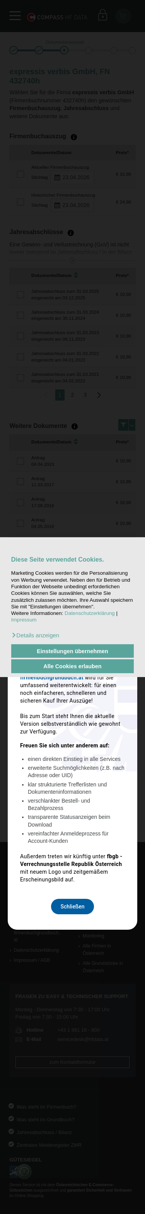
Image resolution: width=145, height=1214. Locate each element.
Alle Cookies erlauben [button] (72, 666)
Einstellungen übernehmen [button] (72, 651)
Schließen (72, 745)
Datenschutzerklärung (90, 613)
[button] (35, 635)
